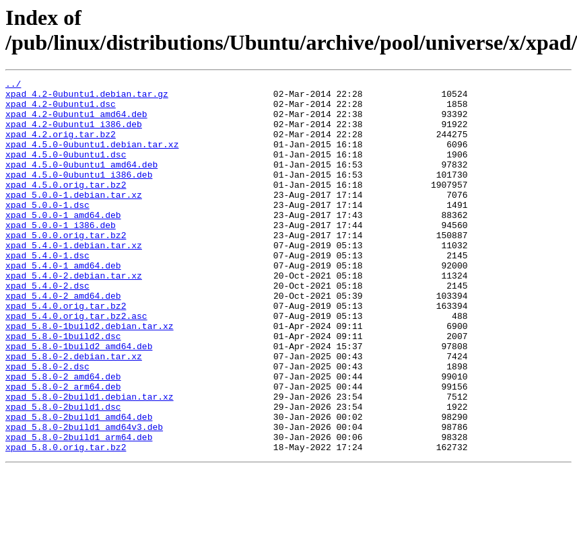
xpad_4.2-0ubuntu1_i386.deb (73, 134)
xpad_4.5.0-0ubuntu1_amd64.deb (81, 182)
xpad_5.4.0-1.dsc (47, 291)
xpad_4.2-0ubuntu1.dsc (60, 110)
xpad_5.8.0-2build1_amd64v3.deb (84, 497)
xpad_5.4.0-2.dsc (47, 328)
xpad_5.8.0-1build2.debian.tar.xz (89, 376)
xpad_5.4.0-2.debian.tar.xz (73, 316)
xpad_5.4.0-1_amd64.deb (63, 303)
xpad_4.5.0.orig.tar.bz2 (65, 207)
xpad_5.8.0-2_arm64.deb (63, 449)
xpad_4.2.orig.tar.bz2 (60, 146)
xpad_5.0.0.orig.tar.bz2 (65, 267)
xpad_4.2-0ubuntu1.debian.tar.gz (86, 98)
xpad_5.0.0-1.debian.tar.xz (73, 219)
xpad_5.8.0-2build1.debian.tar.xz (89, 461)
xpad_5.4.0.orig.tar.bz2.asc (76, 364)
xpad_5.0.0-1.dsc (47, 231)
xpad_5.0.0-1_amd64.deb (63, 243)
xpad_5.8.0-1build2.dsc (63, 388)
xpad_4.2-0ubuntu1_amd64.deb (76, 122)
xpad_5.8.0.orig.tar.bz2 (65, 521)
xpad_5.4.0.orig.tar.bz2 (65, 352)
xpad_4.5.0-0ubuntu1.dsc (65, 170)
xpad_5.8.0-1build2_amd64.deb (78, 400)
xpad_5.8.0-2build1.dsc (63, 473)
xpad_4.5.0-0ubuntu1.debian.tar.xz (91, 158)
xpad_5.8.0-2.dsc (47, 425)
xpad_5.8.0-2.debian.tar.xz (73, 412)
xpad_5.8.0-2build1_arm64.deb (78, 509)
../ (13, 85)
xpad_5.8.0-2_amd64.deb (63, 437)
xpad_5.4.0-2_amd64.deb (63, 340)
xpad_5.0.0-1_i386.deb (60, 255)
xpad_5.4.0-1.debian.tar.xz (73, 279)
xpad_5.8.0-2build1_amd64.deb (78, 485)
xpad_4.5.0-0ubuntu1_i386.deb (78, 194)
